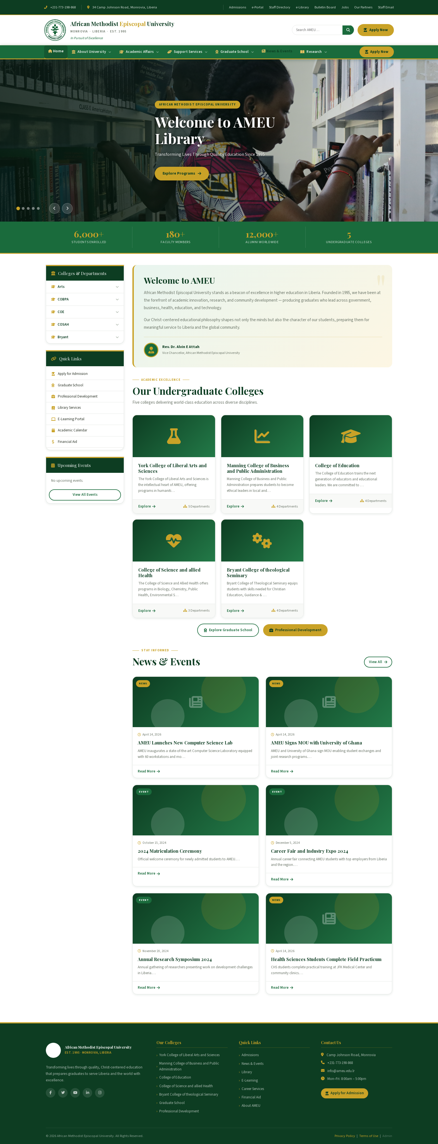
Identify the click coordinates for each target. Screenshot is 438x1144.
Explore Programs (182, 173)
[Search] (317, 30)
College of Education (175, 1077)
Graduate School (235, 51)
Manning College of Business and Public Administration (189, 1066)
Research (313, 51)
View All (378, 661)
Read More (149, 771)
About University (91, 51)
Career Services (253, 1088)
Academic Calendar (69, 430)
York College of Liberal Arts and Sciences (189, 1055)
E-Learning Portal (67, 419)
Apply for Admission (69, 373)
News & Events (277, 51)
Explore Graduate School (228, 630)
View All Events (85, 494)
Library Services (66, 407)
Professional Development (74, 396)
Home (56, 51)
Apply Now (376, 29)
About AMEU (251, 1105)
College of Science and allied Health (186, 1086)
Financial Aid (64, 441)
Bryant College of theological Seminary (188, 1094)
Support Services (187, 51)
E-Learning (250, 1080)
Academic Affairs (139, 51)
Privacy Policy (345, 1135)
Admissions (237, 7)
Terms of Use (368, 1135)
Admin (387, 1135)
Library (247, 1072)
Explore (146, 506)
